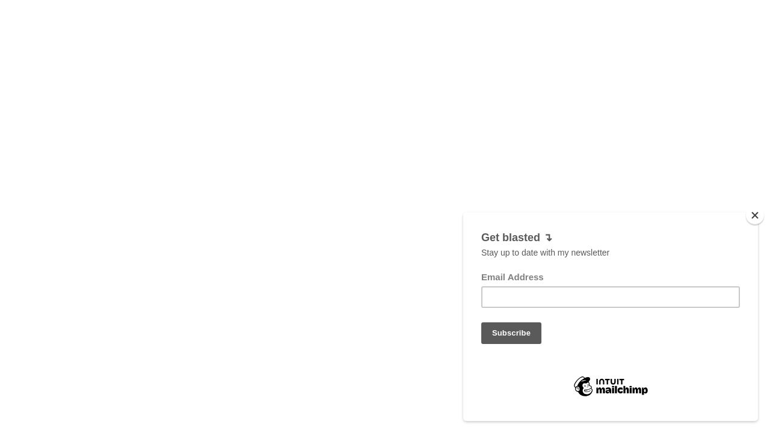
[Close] (755, 230)
